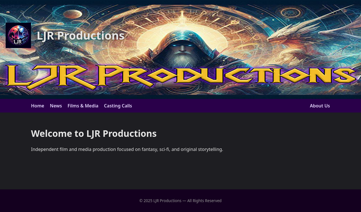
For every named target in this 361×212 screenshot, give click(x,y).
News (56, 106)
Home (37, 106)
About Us (320, 106)
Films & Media (83, 106)
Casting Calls (118, 106)
